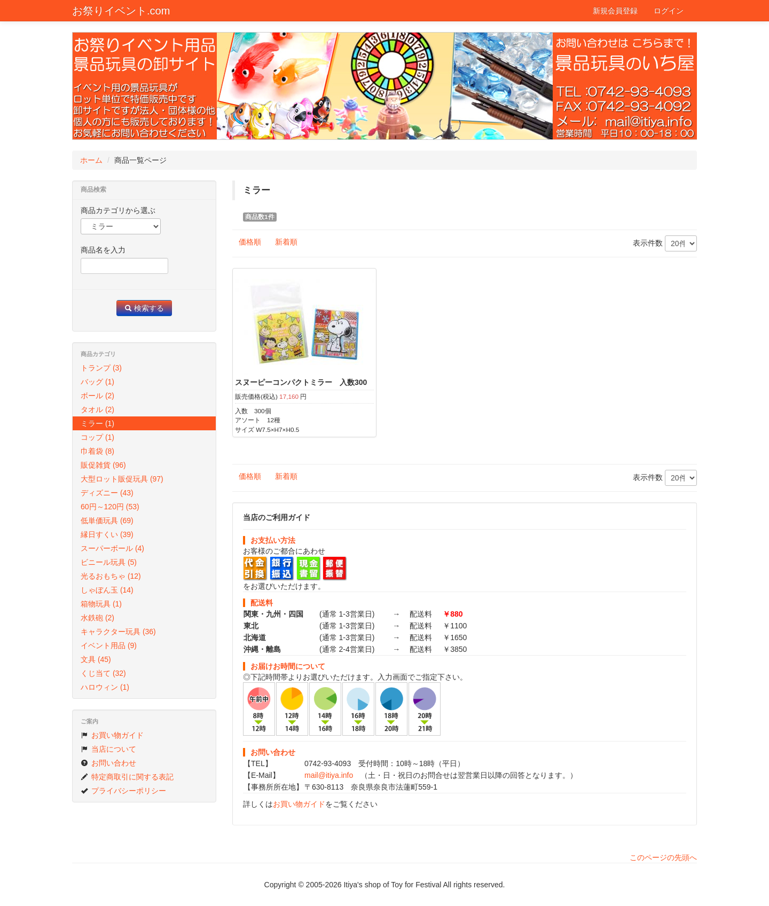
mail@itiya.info (328, 775)
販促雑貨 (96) (103, 465)
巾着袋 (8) (97, 451)
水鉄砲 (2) (97, 617)
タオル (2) (97, 409)
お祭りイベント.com (121, 11)
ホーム (91, 160)
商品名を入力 (103, 250)
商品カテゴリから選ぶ (118, 210)
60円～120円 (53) (110, 506)
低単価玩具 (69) (107, 520)
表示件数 (665, 243)
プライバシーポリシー (123, 790)
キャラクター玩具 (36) (118, 631)
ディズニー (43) (107, 493)
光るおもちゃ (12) (111, 576)
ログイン (669, 10)
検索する (144, 308)
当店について (108, 749)
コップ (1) (97, 437)
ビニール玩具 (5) (109, 562)
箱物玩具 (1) (101, 604)
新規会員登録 (615, 10)
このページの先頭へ (663, 857)
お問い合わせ (108, 763)
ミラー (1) (97, 423)
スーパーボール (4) (112, 548)
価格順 (250, 242)
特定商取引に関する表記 (127, 777)
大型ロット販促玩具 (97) (122, 479)
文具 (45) (96, 659)
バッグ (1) (97, 381)
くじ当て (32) (103, 673)
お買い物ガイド (299, 804)
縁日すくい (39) (107, 534)
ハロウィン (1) (105, 687)
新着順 (286, 242)
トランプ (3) (101, 368)
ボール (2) (97, 395)
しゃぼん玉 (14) (107, 590)
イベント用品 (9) (109, 645)
